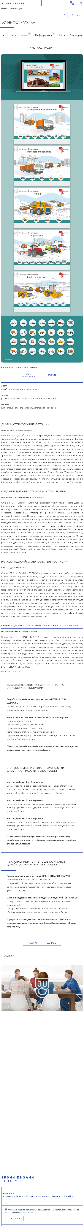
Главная (4, 9)
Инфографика (43, 34)
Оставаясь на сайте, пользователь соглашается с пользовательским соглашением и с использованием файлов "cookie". (42, 1211)
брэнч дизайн (13, 3)
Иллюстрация (20, 34)
